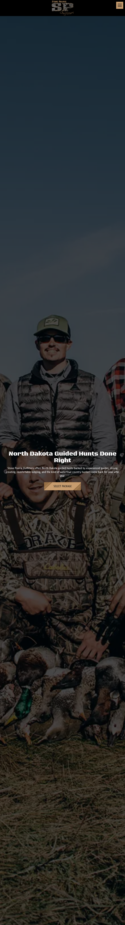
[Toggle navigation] (119, 5)
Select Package (63, 486)
